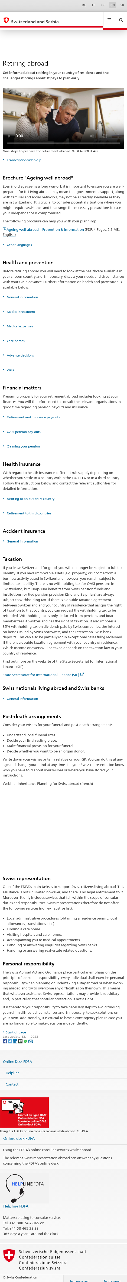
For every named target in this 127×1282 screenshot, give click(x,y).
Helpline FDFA (15, 1201)
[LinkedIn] (15, 1036)
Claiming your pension (23, 441)
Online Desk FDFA (17, 1056)
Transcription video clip (23, 155)
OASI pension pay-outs (23, 427)
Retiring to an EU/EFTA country (30, 493)
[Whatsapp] (25, 1036)
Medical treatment (20, 306)
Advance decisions (20, 350)
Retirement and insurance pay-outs (33, 412)
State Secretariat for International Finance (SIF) (43, 669)
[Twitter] (10, 1036)
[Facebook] (5, 1036)
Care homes (15, 336)
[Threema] (20, 1036)
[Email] (30, 1036)
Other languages (19, 240)
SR (122, 5)
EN (112, 5)
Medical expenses (19, 321)
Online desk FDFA (19, 1133)
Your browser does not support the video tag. (64, 113)
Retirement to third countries (28, 508)
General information (22, 292)
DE (84, 5)
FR (103, 5)
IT (93, 5)
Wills (10, 365)
